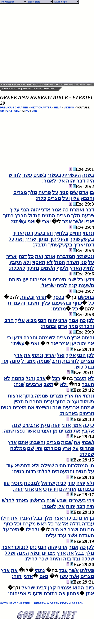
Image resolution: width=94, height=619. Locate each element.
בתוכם (51, 593)
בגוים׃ (18, 471)
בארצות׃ (68, 413)
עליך (14, 209)
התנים (48, 215)
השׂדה (72, 262)
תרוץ (41, 297)
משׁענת (86, 285)
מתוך (42, 239)
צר (58, 523)
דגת (29, 233)
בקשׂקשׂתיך (82, 239)
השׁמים (47, 268)
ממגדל (28, 361)
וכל (17, 523)
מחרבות (33, 401)
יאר (54, 343)
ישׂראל (48, 483)
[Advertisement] (39, 43)
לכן (90, 320)
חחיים (75, 233)
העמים (44, 431)
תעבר (80, 378)
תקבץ (15, 262)
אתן (90, 593)
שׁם (30, 448)
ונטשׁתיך (85, 256)
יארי (46, 221)
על (55, 192)
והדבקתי (43, 233)
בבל (37, 518)
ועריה (73, 401)
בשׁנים (39, 175)
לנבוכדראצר (14, 547)
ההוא (78, 587)
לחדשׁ (15, 175)
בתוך (8, 215)
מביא (31, 320)
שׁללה (87, 559)
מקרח (29, 523)
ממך (73, 326)
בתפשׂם (86, 297)
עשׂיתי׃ (17, 343)
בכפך (58, 297)
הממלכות (77, 465)
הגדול (34, 215)
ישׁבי (71, 279)
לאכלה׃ (17, 268)
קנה (72, 285)
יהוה (70, 181)
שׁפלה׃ (87, 454)
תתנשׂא (23, 465)
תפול (59, 262)
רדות (31, 471)
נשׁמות (87, 401)
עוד (10, 465)
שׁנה (56, 407)
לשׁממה (47, 337)
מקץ (45, 425)
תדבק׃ (40, 245)
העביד (25, 518)
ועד (4, 361)
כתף (77, 303)
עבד (61, 535)
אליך (71, 355)
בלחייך (61, 233)
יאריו (89, 221)
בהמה (17, 378)
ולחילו (32, 529)
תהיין (18, 401)
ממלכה (18, 448)
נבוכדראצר (66, 518)
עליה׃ (50, 535)
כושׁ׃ (78, 367)
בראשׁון (37, 500)
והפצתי (43, 407)
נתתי (40, 570)
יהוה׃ (18, 489)
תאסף (38, 262)
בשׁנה (88, 175)
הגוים (81, 471)
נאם (43, 576)
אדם (83, 192)
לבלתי (43, 471)
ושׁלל (10, 553)
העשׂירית (71, 175)
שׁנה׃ (19, 384)
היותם (15, 279)
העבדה (86, 535)
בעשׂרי (54, 175)
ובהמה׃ (49, 326)
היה (90, 181)
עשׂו (64, 576)
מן (55, 431)
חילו (5, 518)
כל (11, 239)
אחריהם (67, 489)
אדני (45, 209)
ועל (66, 198)
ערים (49, 401)
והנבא (87, 198)
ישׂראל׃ (47, 285)
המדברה (66, 256)
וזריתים (86, 413)
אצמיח (64, 587)
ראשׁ (42, 523)
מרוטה (87, 529)
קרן (52, 587)
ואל (60, 355)
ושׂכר (73, 529)
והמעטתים (63, 471)
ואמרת (77, 209)
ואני (32, 221)
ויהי (90, 500)
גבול (89, 367)
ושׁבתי (88, 442)
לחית (88, 268)
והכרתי (86, 326)
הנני (25, 209)
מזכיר (17, 483)
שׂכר (43, 559)
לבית (62, 285)
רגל (56, 378)
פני (83, 262)
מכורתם (52, 448)
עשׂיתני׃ (18, 221)
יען (25, 279)
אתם (23, 442)
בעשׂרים (77, 500)
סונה (15, 361)
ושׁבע (62, 500)
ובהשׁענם (61, 303)
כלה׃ (41, 198)
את (27, 355)
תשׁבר (32, 303)
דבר (80, 181)
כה (65, 209)
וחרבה (30, 337)
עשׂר (27, 175)
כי (49, 279)
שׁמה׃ (8, 431)
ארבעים (34, 384)
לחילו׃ (30, 559)
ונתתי (88, 233)
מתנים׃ (58, 308)
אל (65, 523)
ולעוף (62, 268)
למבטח (32, 483)
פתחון (73, 593)
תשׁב (48, 384)
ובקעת (27, 297)
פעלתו (87, 570)
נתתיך (33, 268)
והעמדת (16, 303)
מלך (32, 192)
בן (92, 192)
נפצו (20, 431)
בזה (67, 559)
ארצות (15, 396)
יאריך (18, 233)
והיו (38, 448)
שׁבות (66, 442)
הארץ (76, 268)
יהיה (80, 483)
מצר (14, 529)
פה (62, 593)
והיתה (87, 337)
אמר (56, 209)
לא (49, 262)
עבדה (88, 523)
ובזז (76, 559)
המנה (23, 553)
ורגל (30, 378)
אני (43, 279)
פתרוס (87, 448)
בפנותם (86, 489)
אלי (61, 181)
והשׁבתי (37, 442)
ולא (27, 262)
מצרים (20, 192)
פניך (63, 192)
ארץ (75, 337)
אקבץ (87, 431)
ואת (19, 239)
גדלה (75, 523)
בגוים (6, 407)
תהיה (60, 465)
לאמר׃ (49, 181)
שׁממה (43, 361)
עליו (75, 198)
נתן (33, 547)
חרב (9, 320)
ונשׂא (35, 553)
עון (7, 483)
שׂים (74, 192)
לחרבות (70, 361)
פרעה (44, 192)
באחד (22, 500)
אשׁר (78, 221)
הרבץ (21, 215)
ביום (89, 587)
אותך (49, 256)
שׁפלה (47, 465)
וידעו (89, 279)
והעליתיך (58, 239)
